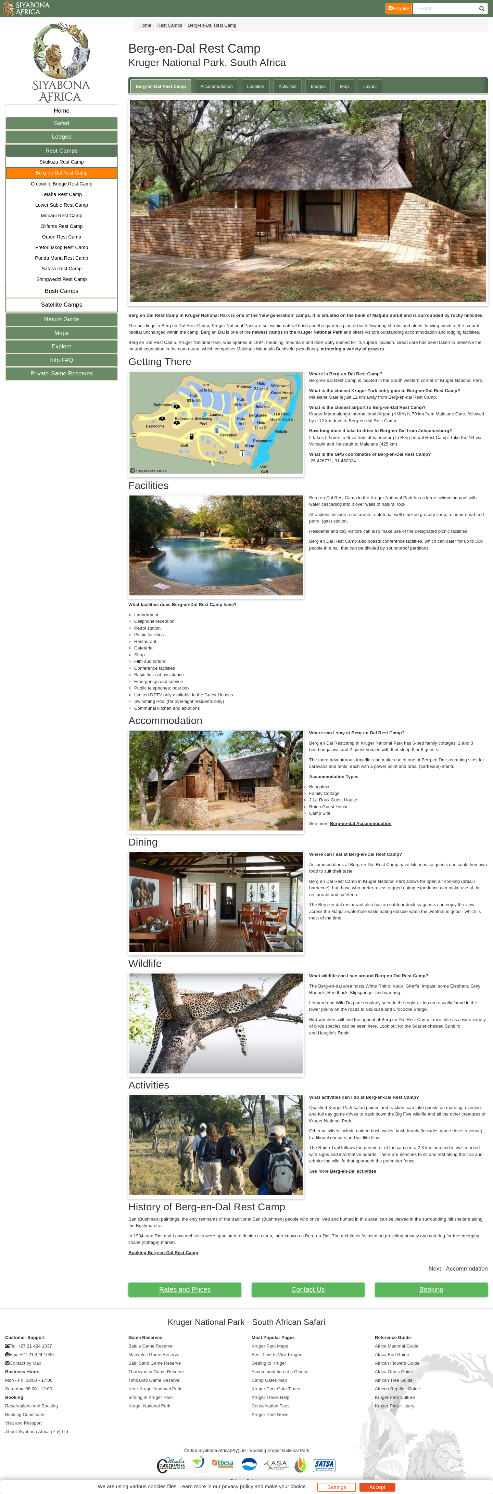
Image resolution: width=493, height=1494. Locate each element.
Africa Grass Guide (394, 1371)
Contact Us (308, 1289)
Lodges (61, 136)
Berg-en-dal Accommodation (361, 823)
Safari (61, 123)
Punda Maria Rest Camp (61, 258)
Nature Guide (61, 319)
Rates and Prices (185, 1289)
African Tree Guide (394, 1380)
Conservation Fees (271, 1405)
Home (61, 110)
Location (255, 86)
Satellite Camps (62, 304)
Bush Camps (61, 291)
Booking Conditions (24, 1414)
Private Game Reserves (61, 373)
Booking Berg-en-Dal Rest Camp (163, 1252)
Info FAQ (61, 360)
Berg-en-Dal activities (353, 1171)
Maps (61, 333)
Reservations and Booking (31, 1405)
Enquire (400, 8)
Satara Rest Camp (62, 268)
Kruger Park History (394, 1405)
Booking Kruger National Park (279, 1450)
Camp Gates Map (269, 1380)
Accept (377, 1487)
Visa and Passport (23, 1423)
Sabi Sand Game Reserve (154, 1363)
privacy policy (237, 1486)
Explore (62, 346)
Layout (370, 86)
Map (344, 86)
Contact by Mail (25, 1363)
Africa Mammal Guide (396, 1346)
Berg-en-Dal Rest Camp (62, 173)
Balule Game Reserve (150, 1346)
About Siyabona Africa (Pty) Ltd (36, 1431)
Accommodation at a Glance (280, 1371)
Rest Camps (62, 150)
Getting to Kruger (269, 1363)
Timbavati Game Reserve (153, 1380)
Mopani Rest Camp (61, 215)
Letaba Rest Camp (61, 194)
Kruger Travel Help (270, 1397)
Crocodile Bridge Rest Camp (61, 183)
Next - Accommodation (458, 1268)
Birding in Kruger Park (150, 1397)
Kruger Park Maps (270, 1346)
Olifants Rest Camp (61, 226)
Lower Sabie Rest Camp (61, 205)
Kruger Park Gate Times (276, 1388)
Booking (431, 1289)
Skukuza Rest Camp (61, 162)
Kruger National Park (149, 1405)
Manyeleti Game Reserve (153, 1354)
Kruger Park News (270, 1414)
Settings (336, 1487)
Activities (287, 86)
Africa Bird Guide (392, 1354)
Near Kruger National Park (154, 1388)
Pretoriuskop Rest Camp (61, 247)
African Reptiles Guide (397, 1388)
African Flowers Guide (397, 1363)
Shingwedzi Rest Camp (61, 279)
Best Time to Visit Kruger (276, 1354)
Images (318, 86)
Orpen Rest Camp (61, 237)
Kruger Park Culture (395, 1397)
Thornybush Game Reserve (156, 1371)
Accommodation (216, 86)
